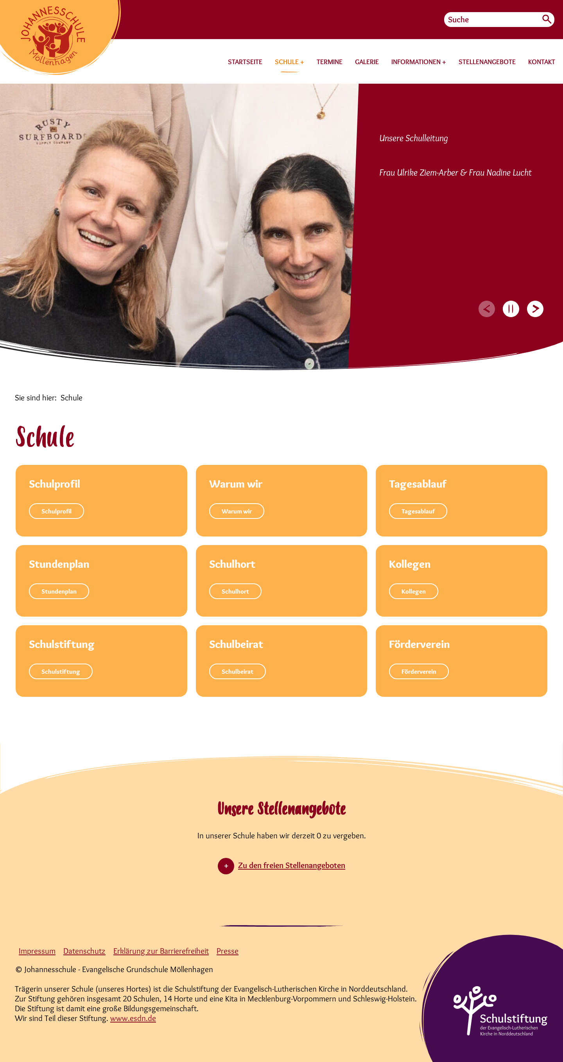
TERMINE (329, 61)
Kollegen (414, 591)
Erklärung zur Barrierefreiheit (161, 951)
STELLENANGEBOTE (487, 61)
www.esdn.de (133, 1018)
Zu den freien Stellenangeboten (291, 865)
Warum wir (237, 511)
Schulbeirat (237, 671)
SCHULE (287, 61)
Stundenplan (59, 591)
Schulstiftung (60, 671)
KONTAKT (541, 61)
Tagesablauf (418, 511)
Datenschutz (84, 951)
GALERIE (367, 61)
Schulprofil (56, 511)
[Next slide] (535, 309)
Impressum (37, 951)
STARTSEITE (245, 61)
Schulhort (235, 591)
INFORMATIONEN (416, 61)
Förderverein (419, 671)
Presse (227, 951)
